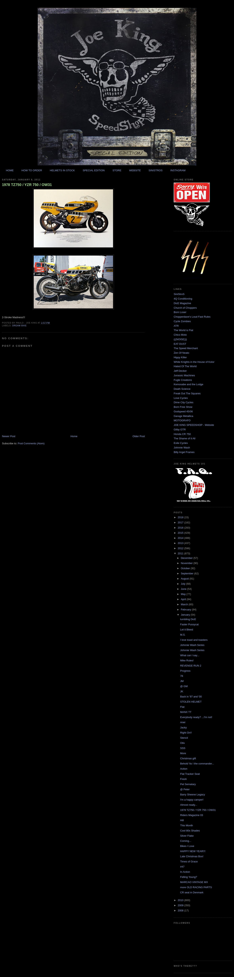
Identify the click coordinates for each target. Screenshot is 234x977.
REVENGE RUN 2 (190, 665)
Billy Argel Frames (184, 452)
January (186, 614)
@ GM (184, 686)
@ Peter (185, 789)
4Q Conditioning (183, 298)
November (187, 563)
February (186, 609)
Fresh (183, 779)
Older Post (139, 436)
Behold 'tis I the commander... (197, 763)
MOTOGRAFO (182, 420)
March (185, 604)
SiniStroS (179, 294)
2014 (181, 537)
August (185, 578)
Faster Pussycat (189, 624)
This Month (186, 825)
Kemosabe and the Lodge (188, 384)
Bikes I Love (187, 846)
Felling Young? (188, 876)
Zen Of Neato (181, 352)
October (186, 568)
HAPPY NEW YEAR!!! (192, 851)
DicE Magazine (182, 303)
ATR (176, 325)
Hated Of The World (185, 366)
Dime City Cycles (183, 402)
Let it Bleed (186, 629)
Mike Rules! (187, 660)
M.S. (182, 634)
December (187, 558)
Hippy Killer (180, 357)
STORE (116, 170)
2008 (181, 910)
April (184, 599)
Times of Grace (189, 861)
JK (181, 691)
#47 (182, 866)
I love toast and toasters (193, 639)
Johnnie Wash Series (192, 645)
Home (74, 436)
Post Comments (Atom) (31, 443)
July (183, 583)
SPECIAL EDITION (94, 170)
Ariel (182, 722)
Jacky (183, 727)
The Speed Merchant (186, 348)
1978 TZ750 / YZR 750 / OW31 (27, 185)
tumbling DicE (188, 619)
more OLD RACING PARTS (196, 887)
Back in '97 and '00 (191, 696)
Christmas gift (188, 758)
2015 (181, 532)
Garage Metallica (183, 416)
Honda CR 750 (182, 434)
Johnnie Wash (182, 447)
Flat (182, 706)
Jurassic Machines (184, 375)
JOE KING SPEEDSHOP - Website (194, 424)
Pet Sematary (188, 784)
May (183, 594)
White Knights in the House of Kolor (194, 361)
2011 (181, 553)
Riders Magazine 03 (191, 815)
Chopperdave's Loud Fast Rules (192, 316)
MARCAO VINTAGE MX (194, 882)
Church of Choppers (185, 307)
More (183, 753)
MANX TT (185, 712)
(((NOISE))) (180, 339)
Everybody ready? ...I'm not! (196, 717)
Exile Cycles (181, 443)
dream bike (19, 326)
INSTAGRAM (177, 170)
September (187, 573)
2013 (181, 543)
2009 (181, 905)
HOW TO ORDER (31, 170)
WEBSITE (135, 170)
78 (181, 675)
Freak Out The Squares (187, 393)
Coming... (185, 840)
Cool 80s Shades (190, 830)
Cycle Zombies (182, 321)
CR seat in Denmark (191, 892)
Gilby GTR (180, 429)
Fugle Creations (183, 379)
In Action (185, 871)
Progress (185, 670)
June (184, 588)
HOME (10, 170)
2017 (181, 522)
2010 (181, 900)
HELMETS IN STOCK (62, 170)
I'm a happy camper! (191, 799)
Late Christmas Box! (191, 856)
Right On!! (186, 732)
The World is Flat (183, 330)
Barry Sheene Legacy (192, 794)
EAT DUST (180, 343)
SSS (182, 748)
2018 (181, 517)
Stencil (184, 737)
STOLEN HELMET (190, 701)
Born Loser (180, 312)
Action (183, 768)
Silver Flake (187, 835)
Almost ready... (188, 804)
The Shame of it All (184, 438)
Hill (182, 820)
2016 (181, 527)
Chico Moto (180, 334)
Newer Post (8, 436)
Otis (182, 742)
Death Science (182, 388)
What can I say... (189, 655)
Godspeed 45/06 (183, 411)
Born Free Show (183, 406)
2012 (181, 548)
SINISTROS (155, 170)
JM (181, 681)
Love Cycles (181, 398)
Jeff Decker (180, 370)
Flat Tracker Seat (190, 773)
